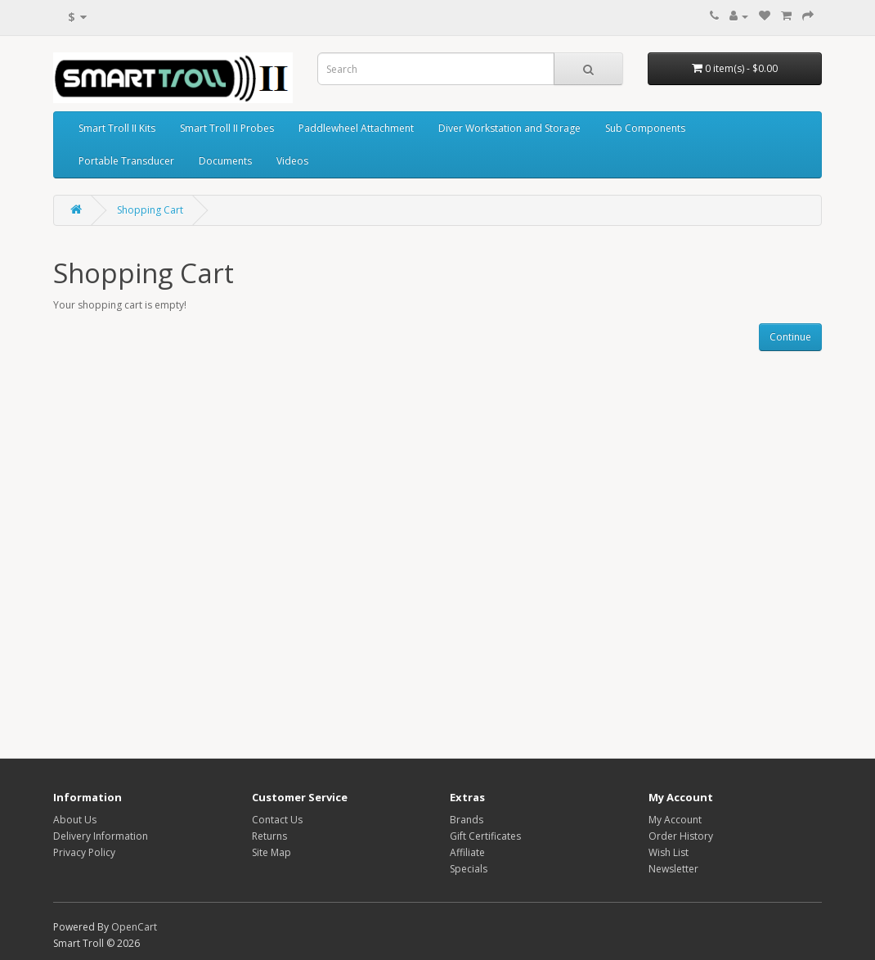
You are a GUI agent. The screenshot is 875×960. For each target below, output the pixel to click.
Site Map (271, 852)
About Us (74, 820)
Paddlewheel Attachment (356, 128)
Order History (680, 836)
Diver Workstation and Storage (509, 128)
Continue (790, 337)
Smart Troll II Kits (117, 128)
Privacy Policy (84, 852)
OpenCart (134, 927)
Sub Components (645, 128)
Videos (292, 161)
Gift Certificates (485, 836)
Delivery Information (100, 836)
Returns (269, 836)
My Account (675, 820)
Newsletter (673, 869)
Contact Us (277, 820)
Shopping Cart (150, 210)
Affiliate (467, 852)
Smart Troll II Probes (227, 128)
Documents (225, 161)
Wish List (668, 852)
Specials (468, 869)
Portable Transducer (126, 161)
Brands (466, 820)
